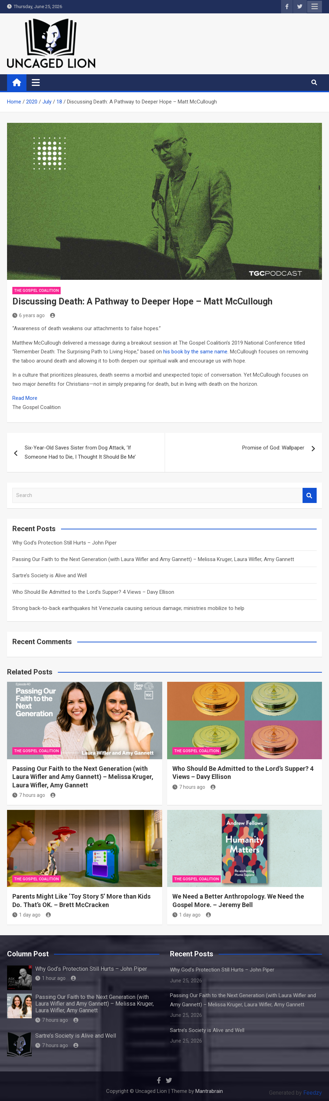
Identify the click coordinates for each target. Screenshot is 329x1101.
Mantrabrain (209, 1091)
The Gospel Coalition (36, 290)
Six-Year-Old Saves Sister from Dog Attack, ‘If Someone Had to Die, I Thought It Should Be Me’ (80, 452)
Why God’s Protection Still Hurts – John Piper (64, 543)
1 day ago (26, 915)
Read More (24, 398)
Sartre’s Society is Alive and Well (49, 575)
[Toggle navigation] (35, 82)
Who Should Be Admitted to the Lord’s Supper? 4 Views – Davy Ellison (93, 592)
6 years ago (28, 315)
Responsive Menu (314, 7)
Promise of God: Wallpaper (273, 448)
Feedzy (312, 1092)
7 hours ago (28, 795)
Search (310, 495)
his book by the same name (195, 351)
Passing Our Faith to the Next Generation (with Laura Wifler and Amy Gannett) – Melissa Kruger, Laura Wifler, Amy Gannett (153, 559)
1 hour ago (50, 978)
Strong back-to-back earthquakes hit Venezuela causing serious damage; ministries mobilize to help (128, 608)
